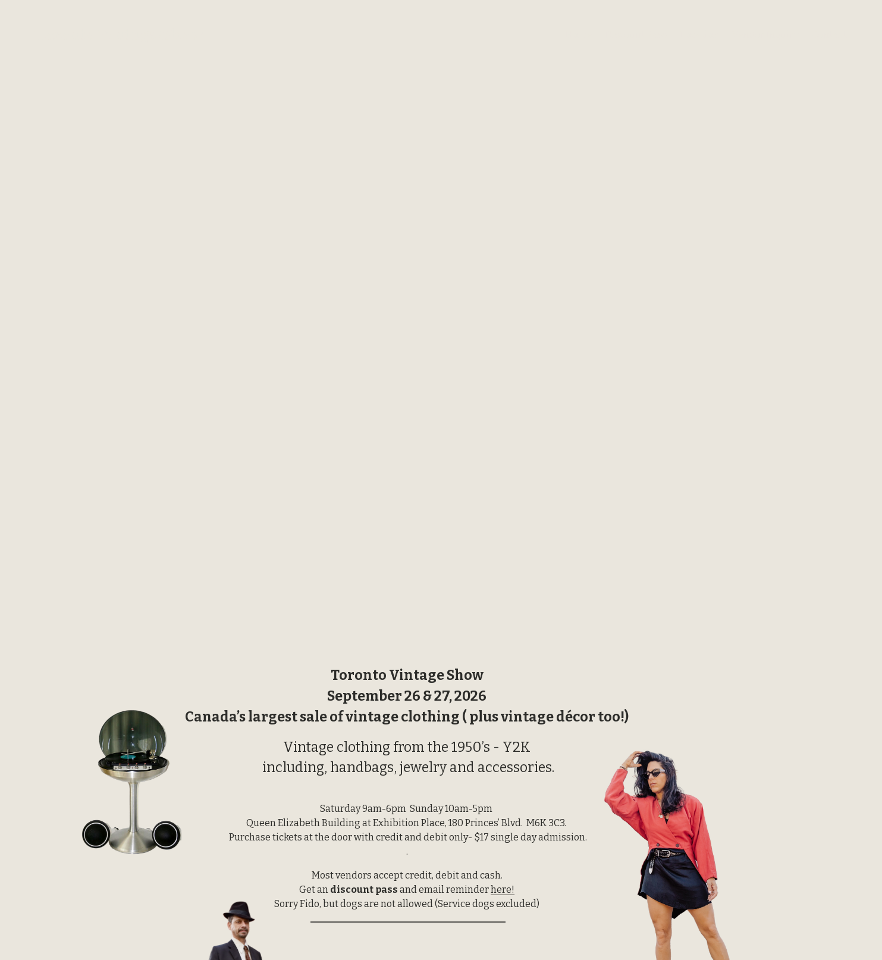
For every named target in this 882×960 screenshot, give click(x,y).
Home (579, 34)
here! (502, 889)
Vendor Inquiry (765, 34)
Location (699, 34)
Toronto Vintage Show (119, 34)
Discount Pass (636, 34)
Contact (829, 34)
